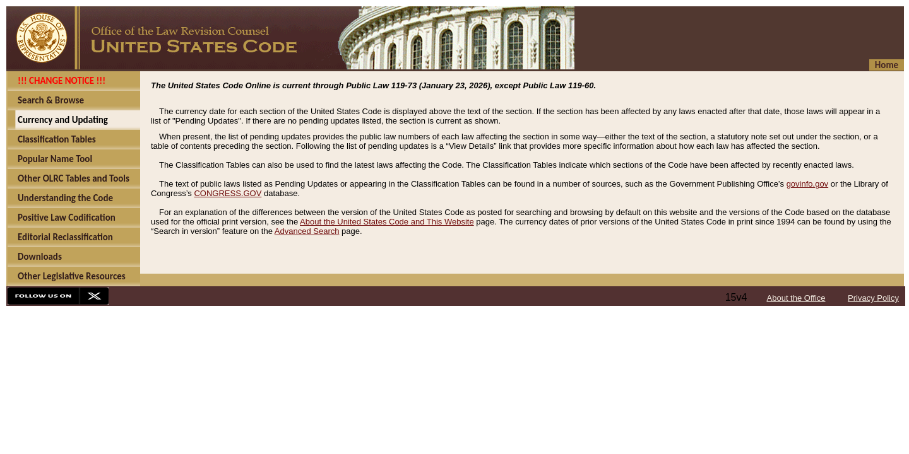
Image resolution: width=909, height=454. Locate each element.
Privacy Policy (873, 298)
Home (886, 65)
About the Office (796, 298)
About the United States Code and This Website (387, 221)
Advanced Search (307, 231)
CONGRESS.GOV (227, 193)
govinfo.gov (808, 184)
